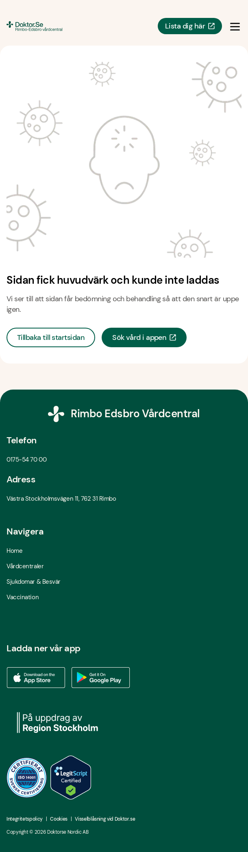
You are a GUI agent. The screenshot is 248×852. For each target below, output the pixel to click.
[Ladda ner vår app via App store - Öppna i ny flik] (36, 677)
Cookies (58, 819)
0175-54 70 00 (26, 460)
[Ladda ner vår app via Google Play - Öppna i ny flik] (101, 677)
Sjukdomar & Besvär (34, 582)
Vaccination (23, 597)
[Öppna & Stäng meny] (235, 26)
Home (14, 551)
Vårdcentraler (25, 566)
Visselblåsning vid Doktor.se (105, 819)
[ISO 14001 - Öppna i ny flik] (27, 777)
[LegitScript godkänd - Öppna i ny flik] (70, 777)
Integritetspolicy (25, 819)
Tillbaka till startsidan (51, 337)
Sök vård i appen (144, 337)
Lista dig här (190, 26)
